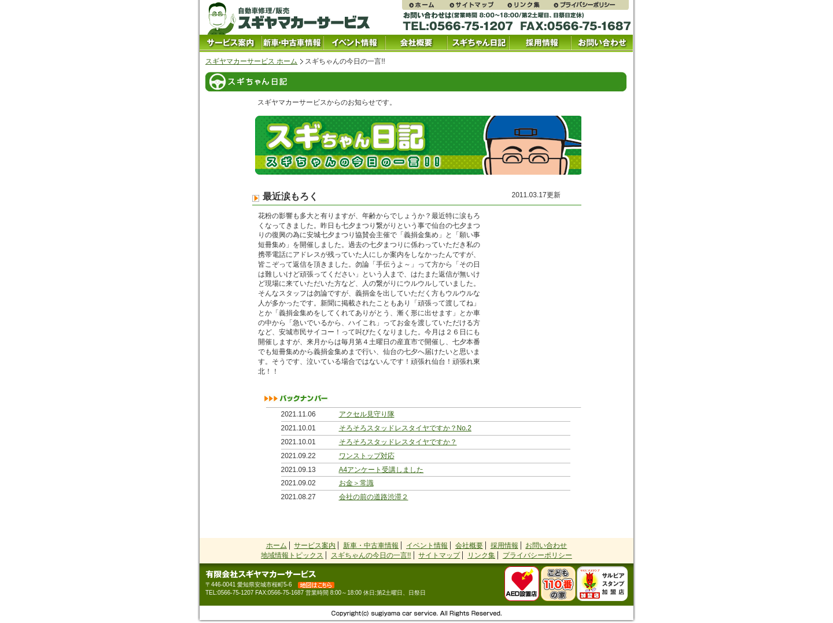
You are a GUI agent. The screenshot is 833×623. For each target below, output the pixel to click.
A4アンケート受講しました (381, 470)
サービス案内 (230, 43)
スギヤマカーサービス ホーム (251, 61)
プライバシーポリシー (590, 5)
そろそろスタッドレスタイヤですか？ (398, 442)
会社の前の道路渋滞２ (373, 497)
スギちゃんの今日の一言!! (371, 555)
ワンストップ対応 (367, 456)
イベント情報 (354, 43)
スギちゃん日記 (478, 43)
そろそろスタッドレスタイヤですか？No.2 (405, 428)
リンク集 (529, 5)
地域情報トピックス (292, 555)
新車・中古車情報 (371, 545)
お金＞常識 (356, 483)
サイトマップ (477, 5)
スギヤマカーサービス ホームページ (425, 5)
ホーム (276, 545)
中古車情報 (292, 43)
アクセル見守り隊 (367, 414)
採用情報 (540, 43)
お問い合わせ (602, 43)
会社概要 (416, 43)
